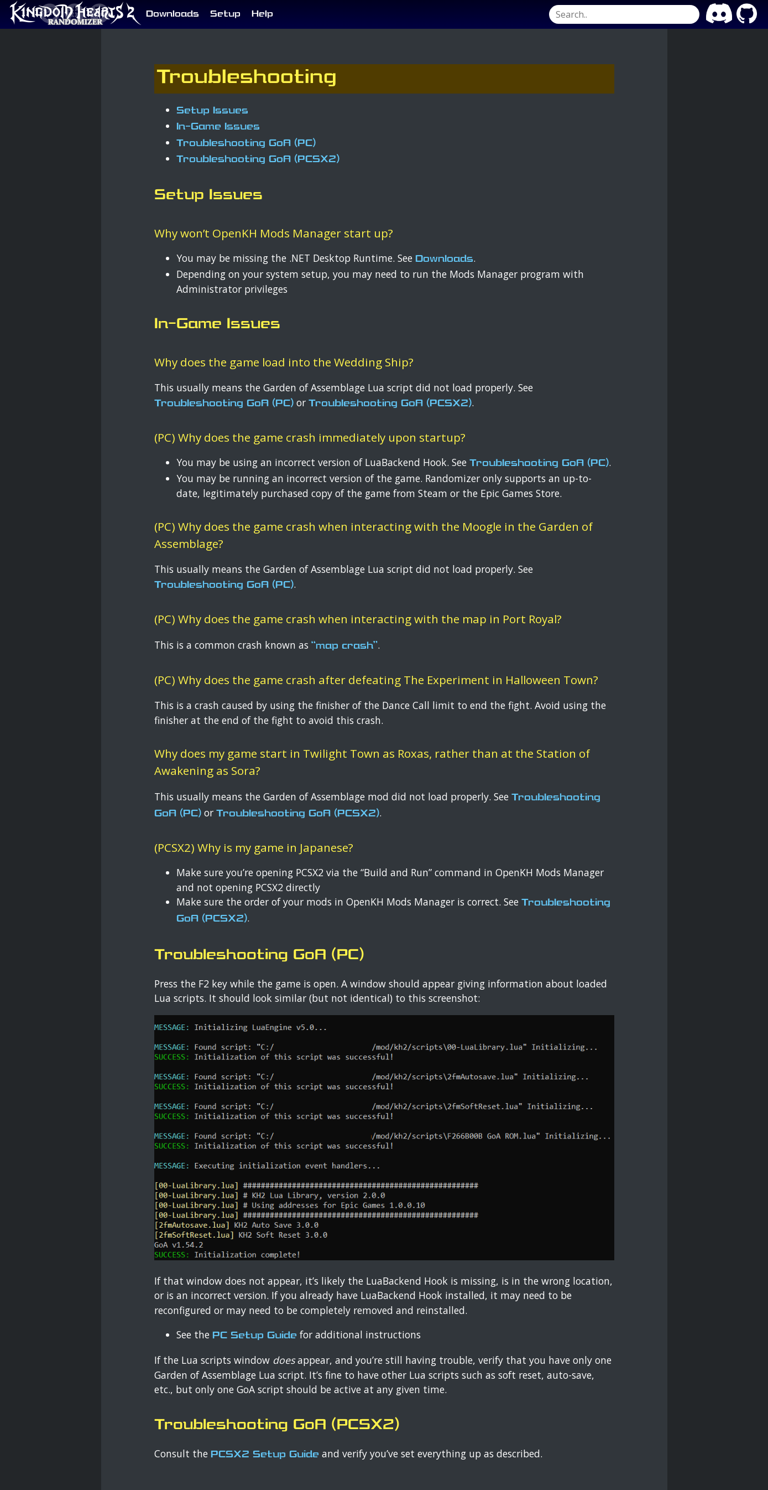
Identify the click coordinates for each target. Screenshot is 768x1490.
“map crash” (344, 646)
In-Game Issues (218, 127)
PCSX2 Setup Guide (265, 1455)
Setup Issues (212, 111)
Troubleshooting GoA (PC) (246, 143)
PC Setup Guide (254, 1336)
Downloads (172, 14)
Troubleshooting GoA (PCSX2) (257, 159)
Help (262, 14)
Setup (225, 14)
